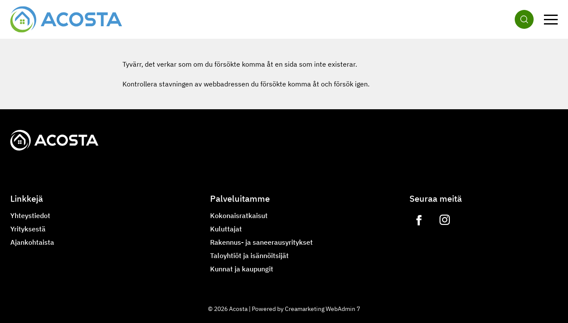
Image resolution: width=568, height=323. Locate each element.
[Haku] (524, 19)
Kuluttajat (226, 229)
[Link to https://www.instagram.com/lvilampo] (444, 220)
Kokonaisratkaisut (239, 215)
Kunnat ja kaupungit (241, 269)
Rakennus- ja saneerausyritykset (261, 242)
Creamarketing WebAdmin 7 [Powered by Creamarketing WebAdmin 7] (322, 309)
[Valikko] (551, 19)
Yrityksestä (28, 229)
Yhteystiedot (30, 215)
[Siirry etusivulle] (66, 19)
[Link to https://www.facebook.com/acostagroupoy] (418, 220)
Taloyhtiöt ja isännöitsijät (249, 255)
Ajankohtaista (32, 242)
